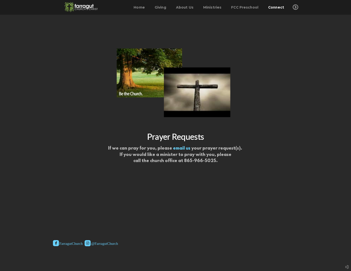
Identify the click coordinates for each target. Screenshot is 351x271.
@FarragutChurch (101, 244)
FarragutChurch (68, 244)
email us (181, 148)
